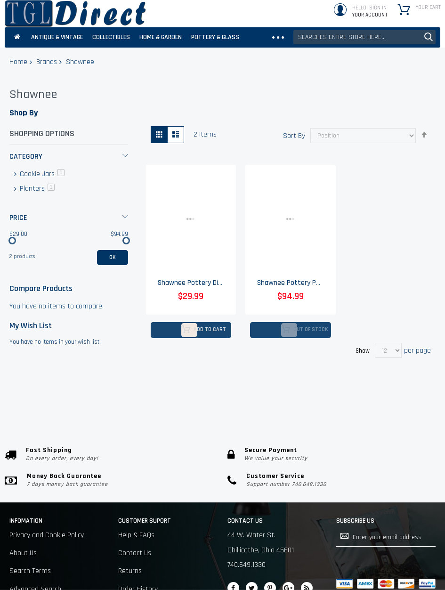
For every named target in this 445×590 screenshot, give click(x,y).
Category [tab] (25, 157)
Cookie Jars (41, 174)
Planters (36, 189)
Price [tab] (18, 218)
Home (18, 62)
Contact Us (134, 553)
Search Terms (30, 571)
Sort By (294, 135)
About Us (23, 553)
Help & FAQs (136, 535)
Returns (130, 571)
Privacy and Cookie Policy (46, 535)
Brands (46, 62)
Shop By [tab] (23, 112)
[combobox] (364, 37)
